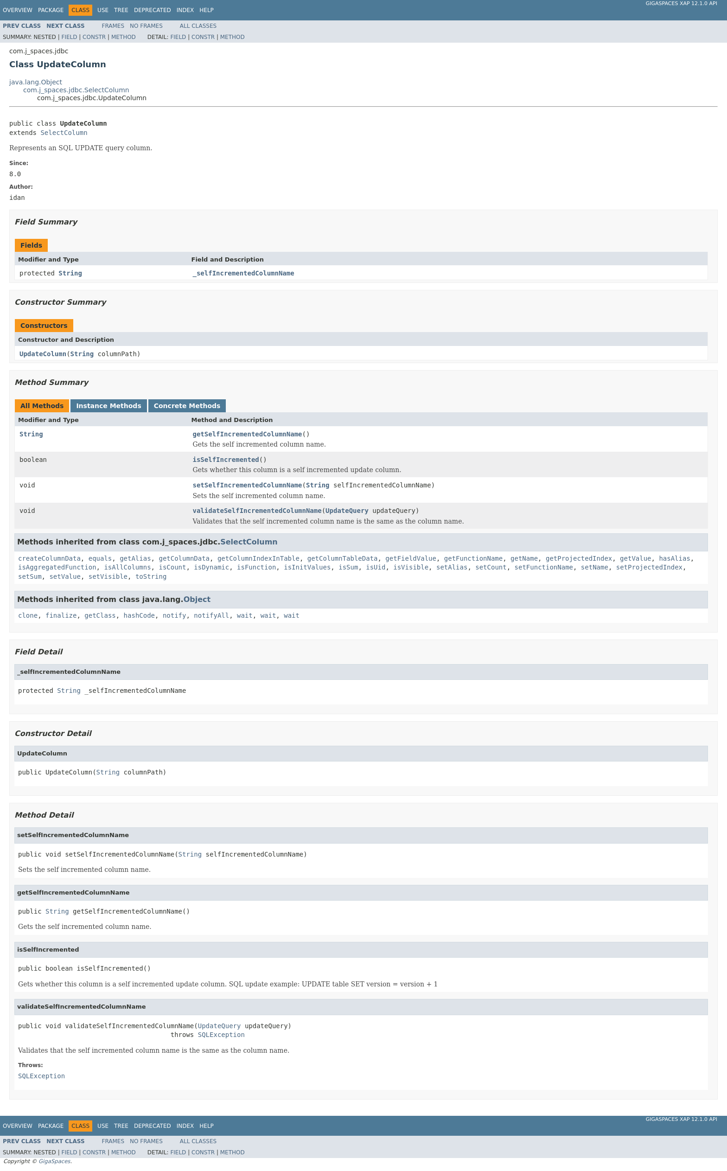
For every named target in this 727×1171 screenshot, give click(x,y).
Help (206, 10)
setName (594, 567)
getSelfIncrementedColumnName (247, 434)
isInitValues (307, 567)
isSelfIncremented (226, 459)
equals (100, 558)
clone (28, 615)
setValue (64, 576)
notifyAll (211, 615)
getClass (99, 615)
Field (69, 37)
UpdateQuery (347, 510)
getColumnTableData (342, 558)
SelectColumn (63, 132)
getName (524, 558)
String (70, 273)
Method (123, 37)
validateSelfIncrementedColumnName (257, 510)
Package (51, 10)
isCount (172, 567)
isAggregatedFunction (57, 567)
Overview (17, 10)
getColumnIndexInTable (258, 558)
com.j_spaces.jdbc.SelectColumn (76, 90)
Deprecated (152, 10)
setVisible (108, 576)
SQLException (221, 1034)
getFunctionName (473, 558)
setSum (30, 576)
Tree (121, 10)
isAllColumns (127, 567)
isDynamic (211, 567)
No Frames (146, 26)
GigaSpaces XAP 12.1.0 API (681, 3)
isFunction (256, 567)
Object (197, 599)
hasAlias (674, 558)
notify (174, 615)
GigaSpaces (54, 1161)
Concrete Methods (187, 406)
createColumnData (49, 558)
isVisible (410, 567)
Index (185, 10)
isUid (375, 567)
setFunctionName (544, 567)
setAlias (451, 567)
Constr (94, 37)
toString (150, 576)
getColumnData (184, 558)
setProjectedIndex (649, 567)
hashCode (139, 615)
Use (102, 10)
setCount (490, 567)
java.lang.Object (35, 82)
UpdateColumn (42, 354)
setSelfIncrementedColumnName (247, 485)
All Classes (198, 26)
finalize (61, 615)
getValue (635, 558)
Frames (113, 26)
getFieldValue (410, 558)
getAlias (135, 558)
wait (245, 615)
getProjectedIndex (579, 558)
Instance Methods (108, 406)
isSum (348, 567)
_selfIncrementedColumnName (243, 273)
